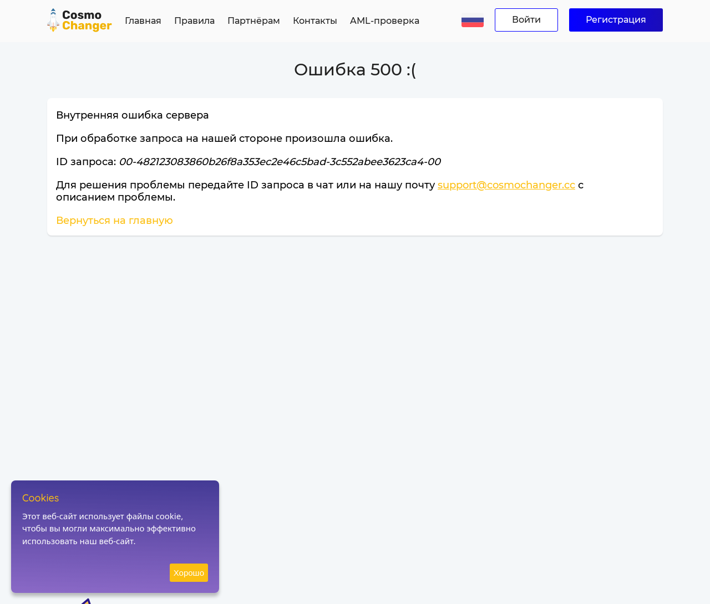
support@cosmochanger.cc (506, 185)
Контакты (315, 21)
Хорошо (189, 572)
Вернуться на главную (114, 220)
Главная (143, 21)
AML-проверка (384, 21)
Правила (194, 21)
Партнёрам (253, 21)
